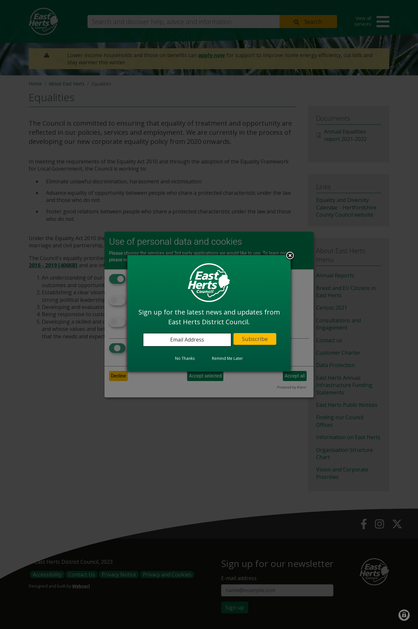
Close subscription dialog (290, 256)
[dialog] (209, 313)
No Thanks (185, 358)
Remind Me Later (227, 358)
